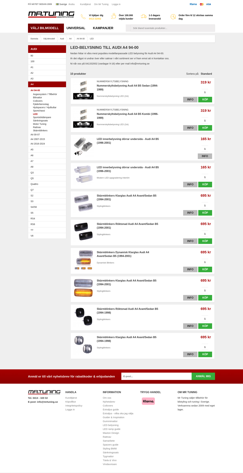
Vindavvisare (110, 464)
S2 (32, 195)
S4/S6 (48, 207)
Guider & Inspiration (113, 417)
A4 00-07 (48, 134)
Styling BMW (110, 448)
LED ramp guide (111, 429)
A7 (48, 161)
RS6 (33, 224)
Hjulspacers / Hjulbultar (44, 107)
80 (48, 55)
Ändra (71, 4)
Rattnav (37, 127)
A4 (48, 84)
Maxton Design (111, 433)
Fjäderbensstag (41, 104)
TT (48, 230)
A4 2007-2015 (48, 139)
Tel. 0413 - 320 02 (38, 398)
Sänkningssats (40, 120)
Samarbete (109, 440)
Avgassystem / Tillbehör (45, 94)
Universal (77, 28)
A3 (48, 78)
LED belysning (111, 425)
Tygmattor (108, 456)
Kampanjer (103, 28)
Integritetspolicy (73, 405)
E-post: (32, 401)
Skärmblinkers (40, 130)
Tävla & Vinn (110, 460)
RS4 (33, 218)
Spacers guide (110, 444)
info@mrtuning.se (47, 401)
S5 (32, 213)
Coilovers (37, 101)
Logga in (116, 4)
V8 (32, 235)
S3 (48, 201)
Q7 (32, 190)
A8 (32, 166)
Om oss (107, 397)
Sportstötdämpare (42, 117)
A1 (48, 67)
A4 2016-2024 (38, 143)
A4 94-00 (48, 90)
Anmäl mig (203, 376)
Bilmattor (37, 97)
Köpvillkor (70, 401)
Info (190, 99)
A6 (48, 155)
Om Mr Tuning (101, 4)
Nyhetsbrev (109, 401)
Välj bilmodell (46, 28)
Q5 (32, 178)
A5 (48, 149)
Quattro (34, 184)
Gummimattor (110, 421)
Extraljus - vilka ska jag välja (118, 413)
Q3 (32, 172)
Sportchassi (39, 110)
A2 (48, 73)
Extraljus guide (111, 409)
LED (35, 114)
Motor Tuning (39, 124)
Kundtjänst (85, 4)
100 (48, 61)
